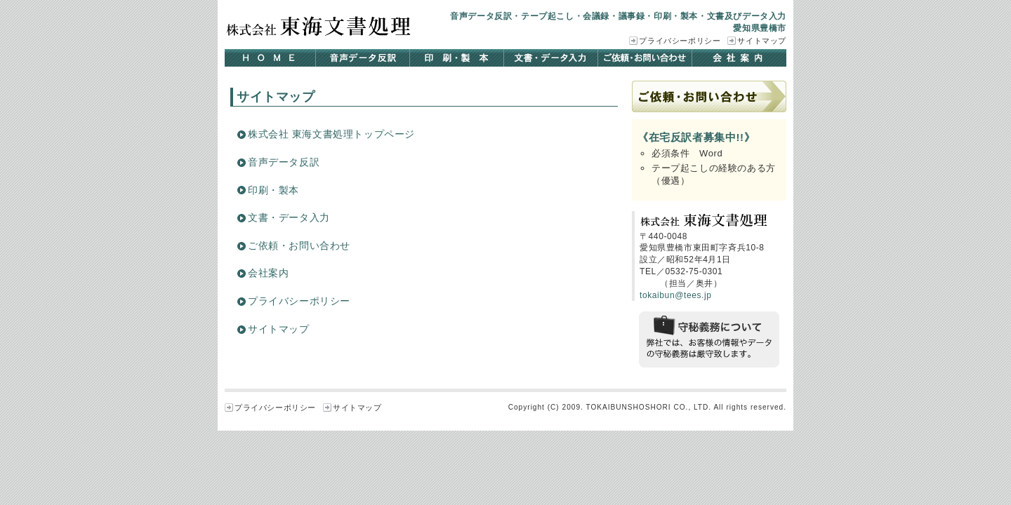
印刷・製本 (457, 58)
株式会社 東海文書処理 (319, 26)
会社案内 (739, 58)
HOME (270, 58)
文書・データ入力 (551, 58)
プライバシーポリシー (679, 40)
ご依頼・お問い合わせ (645, 58)
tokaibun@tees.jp (676, 295)
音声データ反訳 (363, 58)
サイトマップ (761, 40)
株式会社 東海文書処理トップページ (331, 134)
